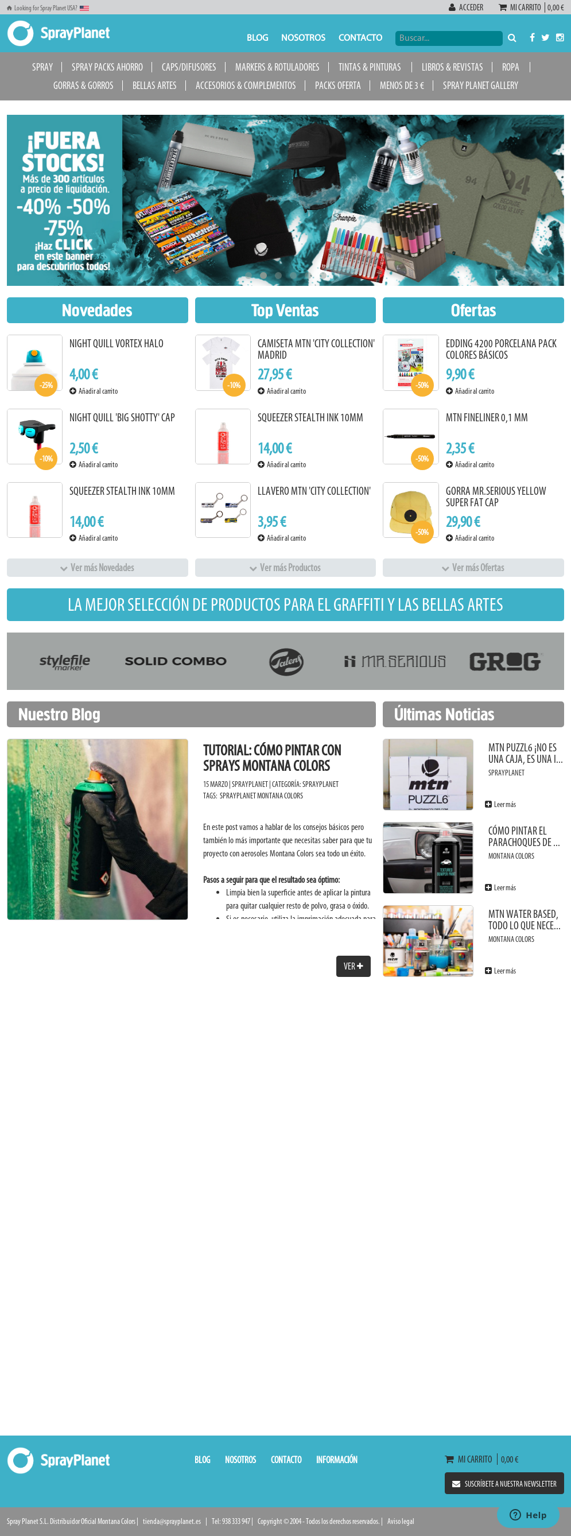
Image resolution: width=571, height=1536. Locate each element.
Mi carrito (522, 7)
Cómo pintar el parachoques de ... (524, 836)
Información (337, 1459)
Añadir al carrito (93, 391)
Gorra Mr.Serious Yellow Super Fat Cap (496, 496)
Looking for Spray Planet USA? (48, 8)
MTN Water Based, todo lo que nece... (524, 919)
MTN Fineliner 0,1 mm (487, 417)
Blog (257, 38)
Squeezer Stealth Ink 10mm (122, 491)
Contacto (360, 38)
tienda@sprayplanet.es (172, 1521)
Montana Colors (280, 796)
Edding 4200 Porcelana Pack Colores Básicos (501, 349)
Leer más (500, 804)
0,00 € (554, 7)
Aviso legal (400, 1521)
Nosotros (303, 38)
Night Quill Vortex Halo (116, 343)
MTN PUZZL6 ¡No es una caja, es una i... (525, 753)
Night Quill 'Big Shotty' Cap (122, 417)
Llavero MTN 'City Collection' (314, 491)
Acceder (466, 7)
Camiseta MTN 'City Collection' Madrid (316, 349)
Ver (353, 966)
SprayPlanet (320, 784)
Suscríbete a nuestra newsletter (504, 1484)
